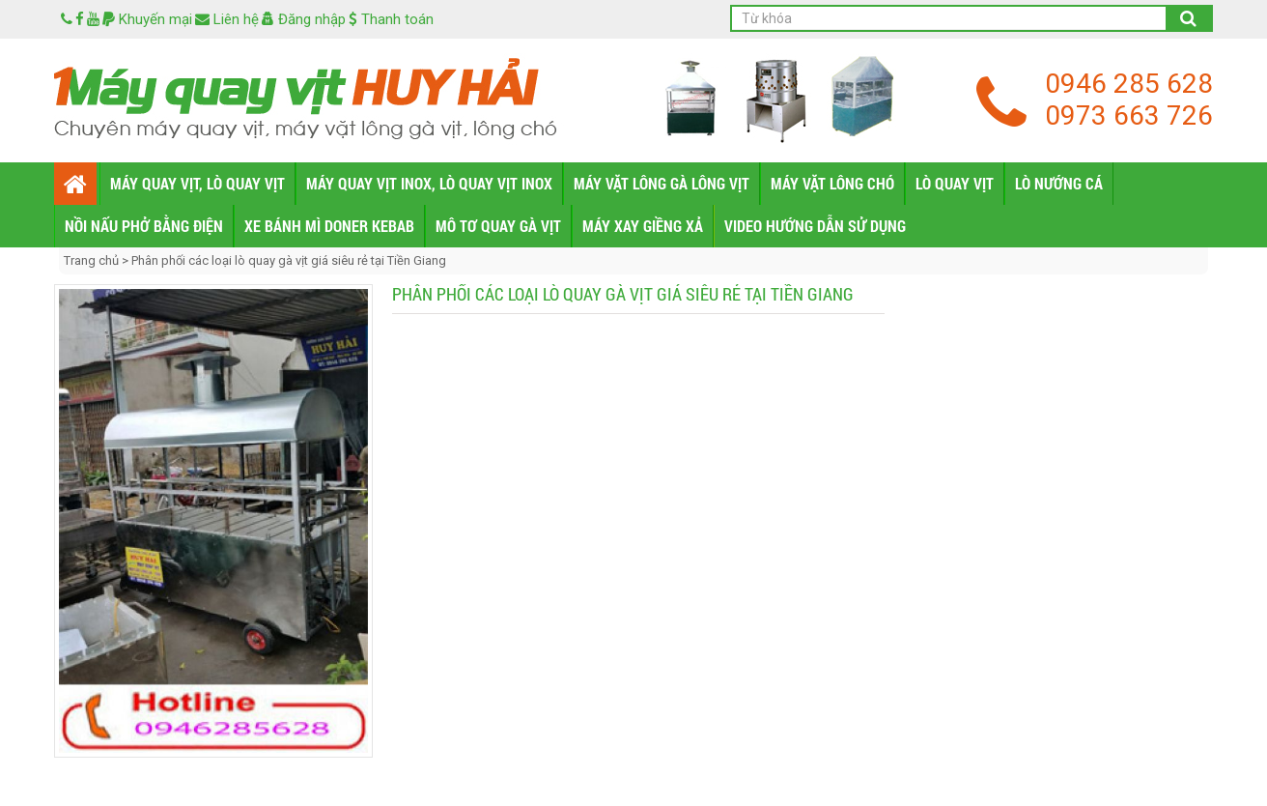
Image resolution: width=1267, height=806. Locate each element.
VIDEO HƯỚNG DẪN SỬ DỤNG (815, 226)
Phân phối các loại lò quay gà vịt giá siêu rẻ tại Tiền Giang (288, 260)
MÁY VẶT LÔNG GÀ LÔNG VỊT (661, 183)
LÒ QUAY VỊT (954, 183)
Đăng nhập (304, 19)
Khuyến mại (147, 19)
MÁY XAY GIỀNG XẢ (642, 226)
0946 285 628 (1129, 84)
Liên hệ (227, 19)
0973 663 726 (1129, 115)
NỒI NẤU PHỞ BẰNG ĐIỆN (144, 226)
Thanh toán (391, 19)
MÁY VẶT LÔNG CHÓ (832, 183)
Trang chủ (93, 260)
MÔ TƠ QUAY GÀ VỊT (498, 226)
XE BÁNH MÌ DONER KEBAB (329, 226)
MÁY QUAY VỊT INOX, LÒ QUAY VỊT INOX (429, 183)
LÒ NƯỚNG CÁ (1059, 183)
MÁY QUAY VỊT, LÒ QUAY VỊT (197, 183)
